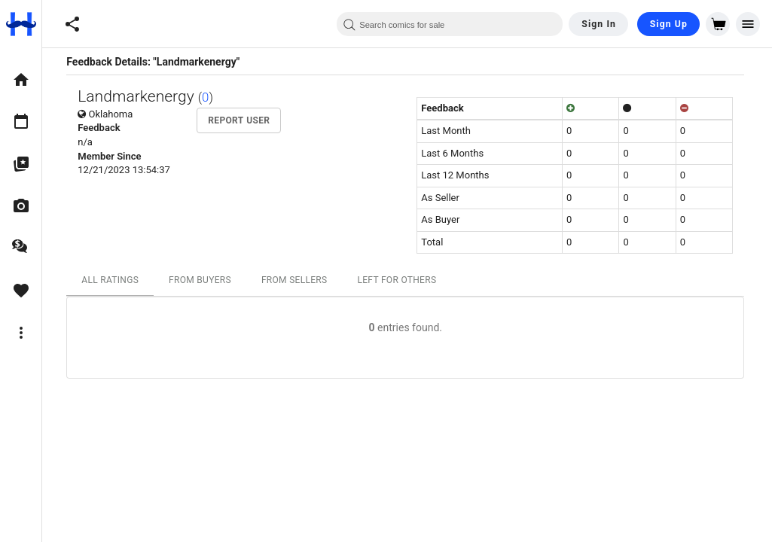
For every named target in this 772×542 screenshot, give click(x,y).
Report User (241, 120)
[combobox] (450, 24)
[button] (72, 24)
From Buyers (201, 280)
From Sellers (296, 280)
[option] (20, 80)
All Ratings (112, 280)
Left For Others (398, 280)
